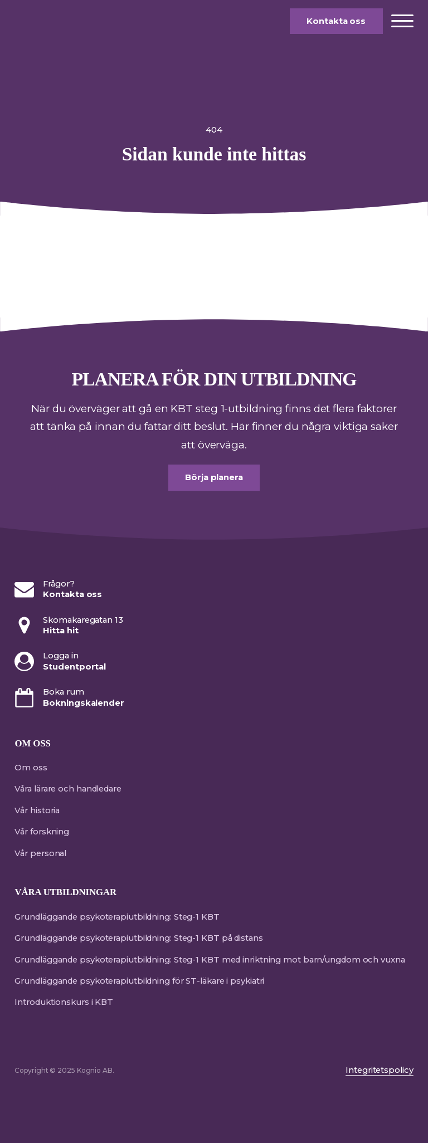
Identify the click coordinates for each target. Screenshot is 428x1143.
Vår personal (40, 853)
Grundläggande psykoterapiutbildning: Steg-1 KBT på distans (138, 938)
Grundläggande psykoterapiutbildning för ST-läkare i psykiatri (139, 981)
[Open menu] (402, 21)
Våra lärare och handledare (67, 789)
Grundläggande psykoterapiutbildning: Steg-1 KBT (116, 917)
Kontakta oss (336, 21)
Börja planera (214, 477)
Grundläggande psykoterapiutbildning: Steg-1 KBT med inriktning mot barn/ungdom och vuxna (209, 960)
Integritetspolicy (379, 1070)
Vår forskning (41, 832)
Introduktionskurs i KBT (63, 1002)
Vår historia (37, 810)
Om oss (30, 768)
